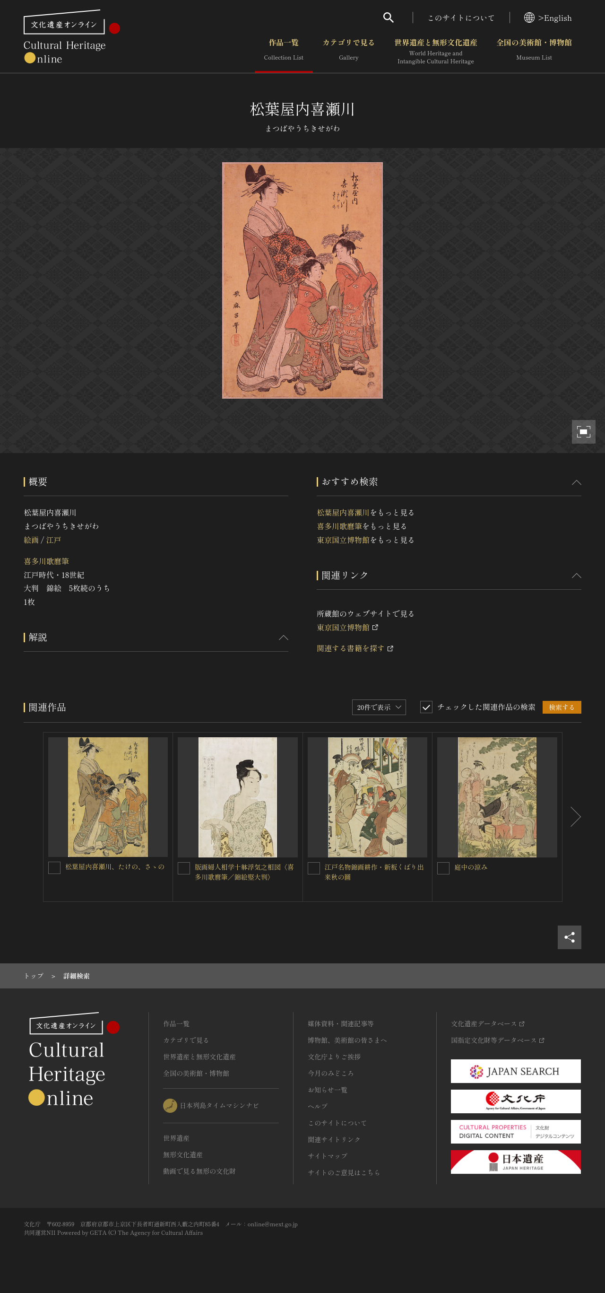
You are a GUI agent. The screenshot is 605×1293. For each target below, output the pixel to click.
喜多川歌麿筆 (46, 561)
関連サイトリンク (334, 1139)
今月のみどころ (331, 1073)
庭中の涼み (470, 867)
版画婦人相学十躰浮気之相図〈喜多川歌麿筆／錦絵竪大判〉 (244, 872)
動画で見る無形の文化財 (199, 1171)
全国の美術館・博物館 (534, 51)
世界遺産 (176, 1138)
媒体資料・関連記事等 (341, 1023)
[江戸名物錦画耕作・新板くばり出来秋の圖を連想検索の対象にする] (314, 868)
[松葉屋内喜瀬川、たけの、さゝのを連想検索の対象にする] (54, 868)
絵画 (31, 539)
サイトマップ (327, 1156)
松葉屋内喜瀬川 (343, 512)
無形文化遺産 (183, 1154)
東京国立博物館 (343, 539)
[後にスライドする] (571, 817)
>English (548, 17)
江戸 (53, 539)
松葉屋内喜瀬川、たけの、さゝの (114, 866)
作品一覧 (283, 51)
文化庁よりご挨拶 (334, 1056)
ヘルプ (318, 1106)
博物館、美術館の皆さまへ (347, 1040)
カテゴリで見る (348, 51)
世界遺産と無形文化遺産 (435, 51)
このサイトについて (461, 17)
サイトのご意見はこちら (344, 1172)
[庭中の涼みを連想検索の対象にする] (443, 868)
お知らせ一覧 (327, 1089)
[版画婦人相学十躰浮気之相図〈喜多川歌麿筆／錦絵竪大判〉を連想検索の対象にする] (184, 868)
